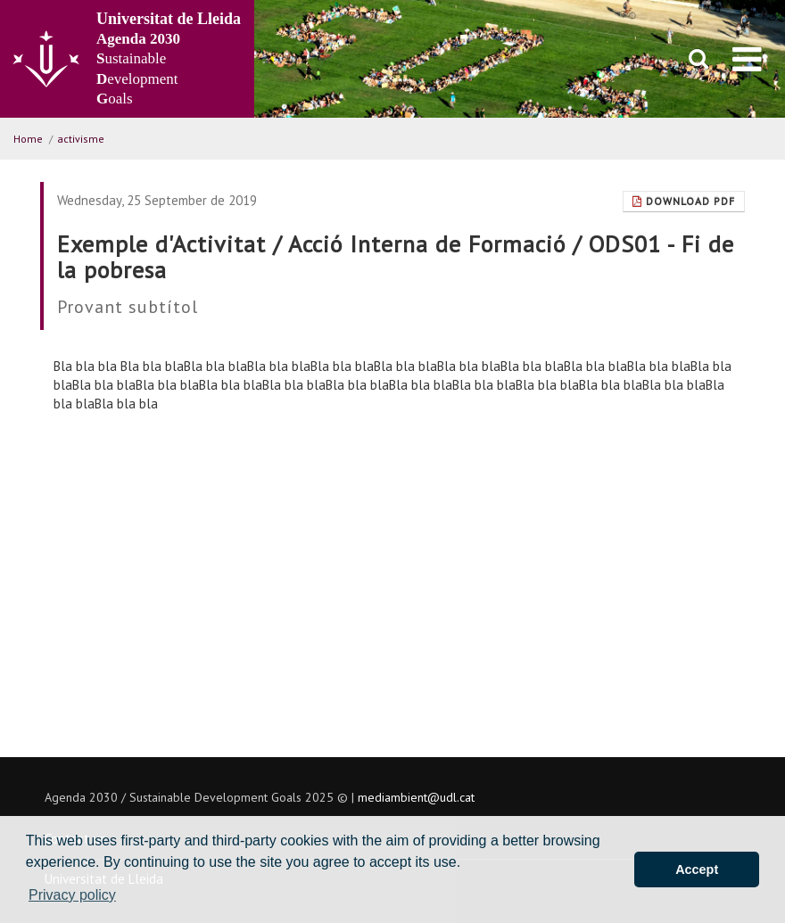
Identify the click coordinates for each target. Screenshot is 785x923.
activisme (80, 138)
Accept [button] (696, 869)
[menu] (747, 59)
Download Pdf (683, 201)
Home (28, 138)
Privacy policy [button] (72, 894)
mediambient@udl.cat (416, 797)
